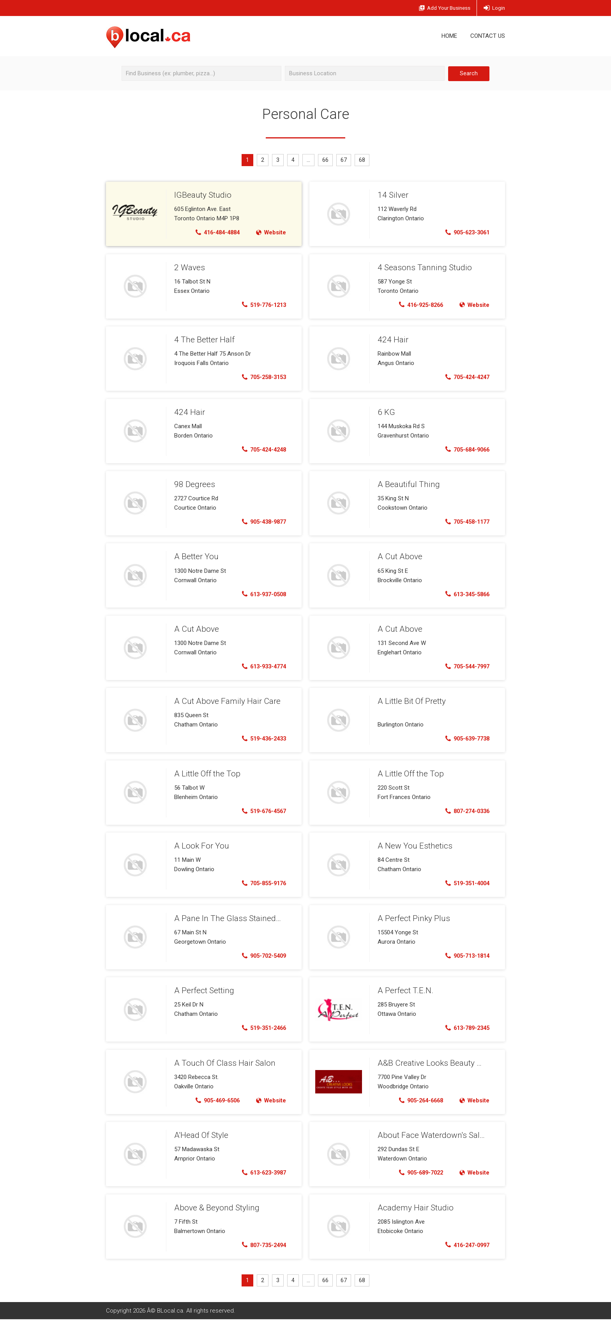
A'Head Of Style (200, 1135)
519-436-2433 (261, 738)
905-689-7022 (418, 1172)
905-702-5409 (261, 955)
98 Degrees (194, 484)
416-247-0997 (465, 1245)
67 (345, 160)
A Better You (195, 557)
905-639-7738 (465, 738)
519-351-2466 (261, 1028)
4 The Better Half (203, 339)
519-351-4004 (465, 883)
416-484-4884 (214, 232)
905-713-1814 (465, 955)
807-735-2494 (261, 1245)
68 (363, 160)
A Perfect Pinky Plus (412, 918)
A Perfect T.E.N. (404, 990)
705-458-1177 (465, 522)
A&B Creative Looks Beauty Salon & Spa (446, 1063)
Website (270, 232)
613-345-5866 (465, 594)
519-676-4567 (261, 811)
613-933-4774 (261, 666)
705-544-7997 (465, 666)
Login (494, 8)
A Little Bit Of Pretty (411, 701)
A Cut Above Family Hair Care (224, 701)
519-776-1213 (261, 304)
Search (469, 73)
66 (326, 160)
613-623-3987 (261, 1172)
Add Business (439, 8)
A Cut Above (399, 557)
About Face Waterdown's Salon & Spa (442, 1135)
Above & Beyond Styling (214, 1207)
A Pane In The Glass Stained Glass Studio (245, 918)
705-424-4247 (465, 377)
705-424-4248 (261, 449)
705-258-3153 (261, 377)
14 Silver (392, 195)
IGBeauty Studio (202, 195)
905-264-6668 (418, 1100)
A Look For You (200, 845)
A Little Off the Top (206, 773)
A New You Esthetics (413, 845)
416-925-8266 (418, 304)
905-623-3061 (465, 232)
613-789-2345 (465, 1028)
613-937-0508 (261, 594)
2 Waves (189, 267)
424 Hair (392, 339)
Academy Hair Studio (414, 1207)
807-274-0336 (465, 811)
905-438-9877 (261, 522)
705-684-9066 (465, 449)
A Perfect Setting (203, 990)
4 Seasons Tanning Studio (422, 267)
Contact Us (487, 35)
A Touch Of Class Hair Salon (222, 1063)
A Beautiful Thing (407, 484)
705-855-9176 (261, 883)
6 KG (386, 412)
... (309, 160)
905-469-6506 (214, 1100)
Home (449, 35)
